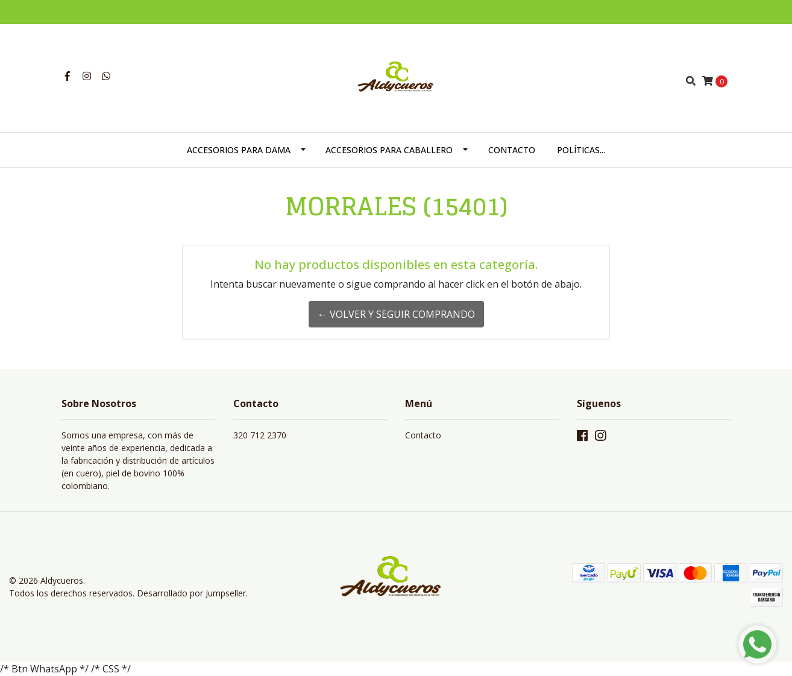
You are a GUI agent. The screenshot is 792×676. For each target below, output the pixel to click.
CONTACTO (511, 150)
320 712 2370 (259, 435)
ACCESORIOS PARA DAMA (239, 150)
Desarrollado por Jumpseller (191, 593)
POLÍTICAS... (581, 150)
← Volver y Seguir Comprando (396, 314)
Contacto (423, 435)
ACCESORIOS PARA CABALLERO (389, 150)
